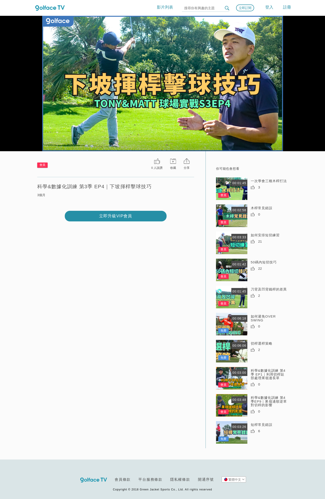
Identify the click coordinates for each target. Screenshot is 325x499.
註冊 (287, 7)
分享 (187, 167)
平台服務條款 (150, 479)
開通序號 (206, 479)
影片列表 (165, 7)
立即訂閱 (245, 8)
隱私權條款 (180, 479)
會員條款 (123, 479)
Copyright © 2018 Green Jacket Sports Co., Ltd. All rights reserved (162, 489)
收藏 (173, 167)
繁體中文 (234, 479)
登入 (269, 7)
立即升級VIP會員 (115, 216)
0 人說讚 (156, 167)
